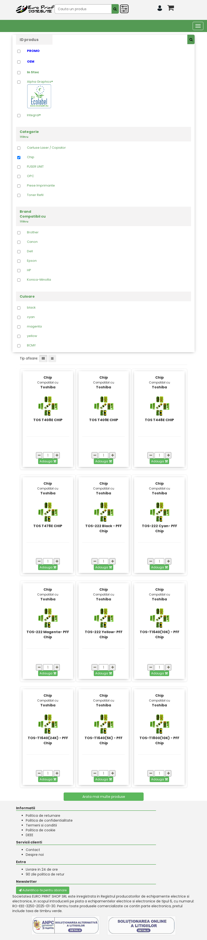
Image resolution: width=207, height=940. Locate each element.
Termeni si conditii (41, 825)
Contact (33, 849)
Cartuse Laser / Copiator (46, 148)
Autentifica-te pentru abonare (43, 890)
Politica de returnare (43, 815)
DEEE (29, 835)
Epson (32, 261)
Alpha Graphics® (40, 94)
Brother (33, 232)
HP (29, 270)
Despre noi (35, 854)
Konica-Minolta (39, 280)
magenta (34, 326)
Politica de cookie (40, 830)
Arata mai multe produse (103, 796)
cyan (31, 317)
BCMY (31, 345)
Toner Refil (35, 195)
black (31, 307)
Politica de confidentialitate (49, 820)
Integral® (34, 115)
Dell (30, 251)
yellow (32, 336)
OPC (30, 176)
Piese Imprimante (41, 185)
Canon (32, 242)
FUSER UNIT (35, 166)
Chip (30, 157)
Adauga (48, 461)
